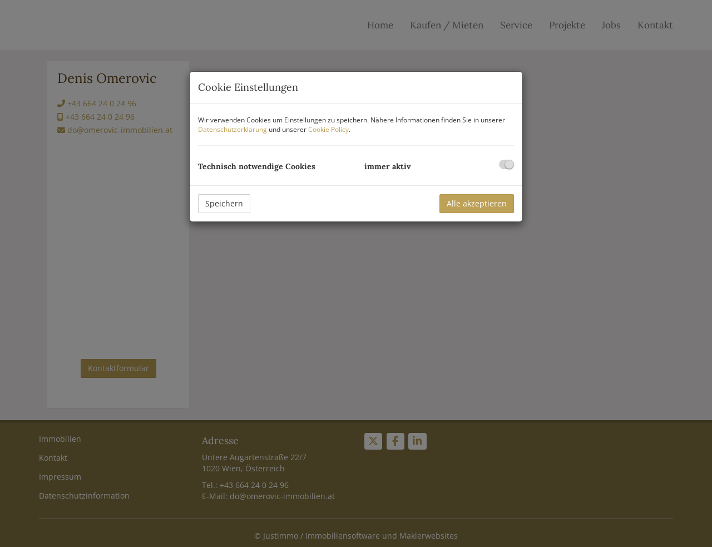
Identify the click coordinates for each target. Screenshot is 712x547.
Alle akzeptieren (477, 203)
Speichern (224, 203)
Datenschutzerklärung (232, 129)
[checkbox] (506, 164)
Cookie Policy (328, 129)
